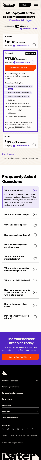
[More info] (31, 86)
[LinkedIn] (13, 429)
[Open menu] (36, 5)
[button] (20, 41)
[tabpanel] (20, 91)
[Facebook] (32, 429)
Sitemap (4, 435)
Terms (12, 435)
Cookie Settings (32, 435)
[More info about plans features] (9, 154)
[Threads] (22, 429)
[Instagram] (3, 429)
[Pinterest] (27, 429)
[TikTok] (8, 429)
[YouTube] (18, 429)
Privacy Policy (20, 435)
